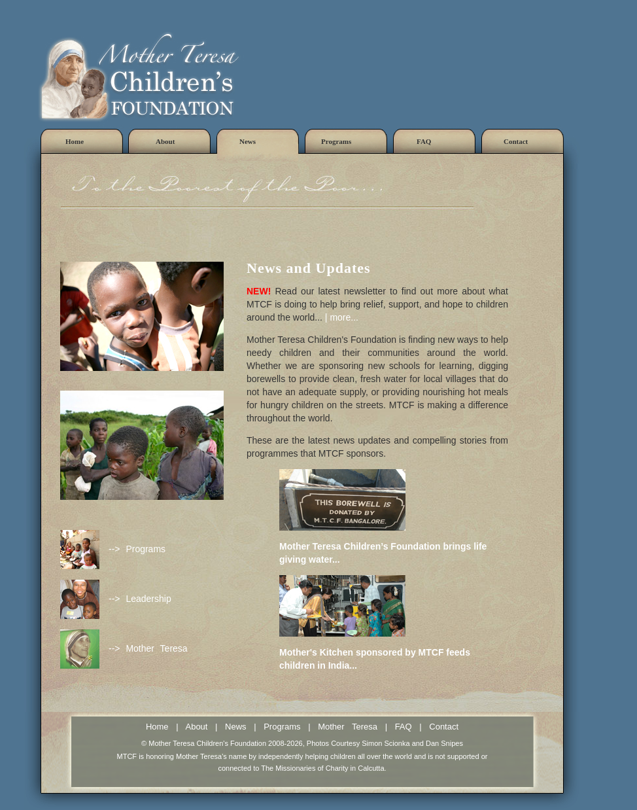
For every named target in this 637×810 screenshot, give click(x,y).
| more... (341, 317)
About (196, 726)
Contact (443, 726)
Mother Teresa (347, 726)
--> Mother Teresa (148, 648)
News (236, 726)
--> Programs (137, 549)
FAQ (403, 726)
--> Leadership (140, 598)
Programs (282, 726)
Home (157, 726)
